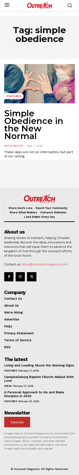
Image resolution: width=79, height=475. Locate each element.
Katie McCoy (13, 145)
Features (14, 96)
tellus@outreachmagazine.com (45, 264)
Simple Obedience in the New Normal (33, 124)
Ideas (8, 385)
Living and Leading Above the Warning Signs (39, 365)
